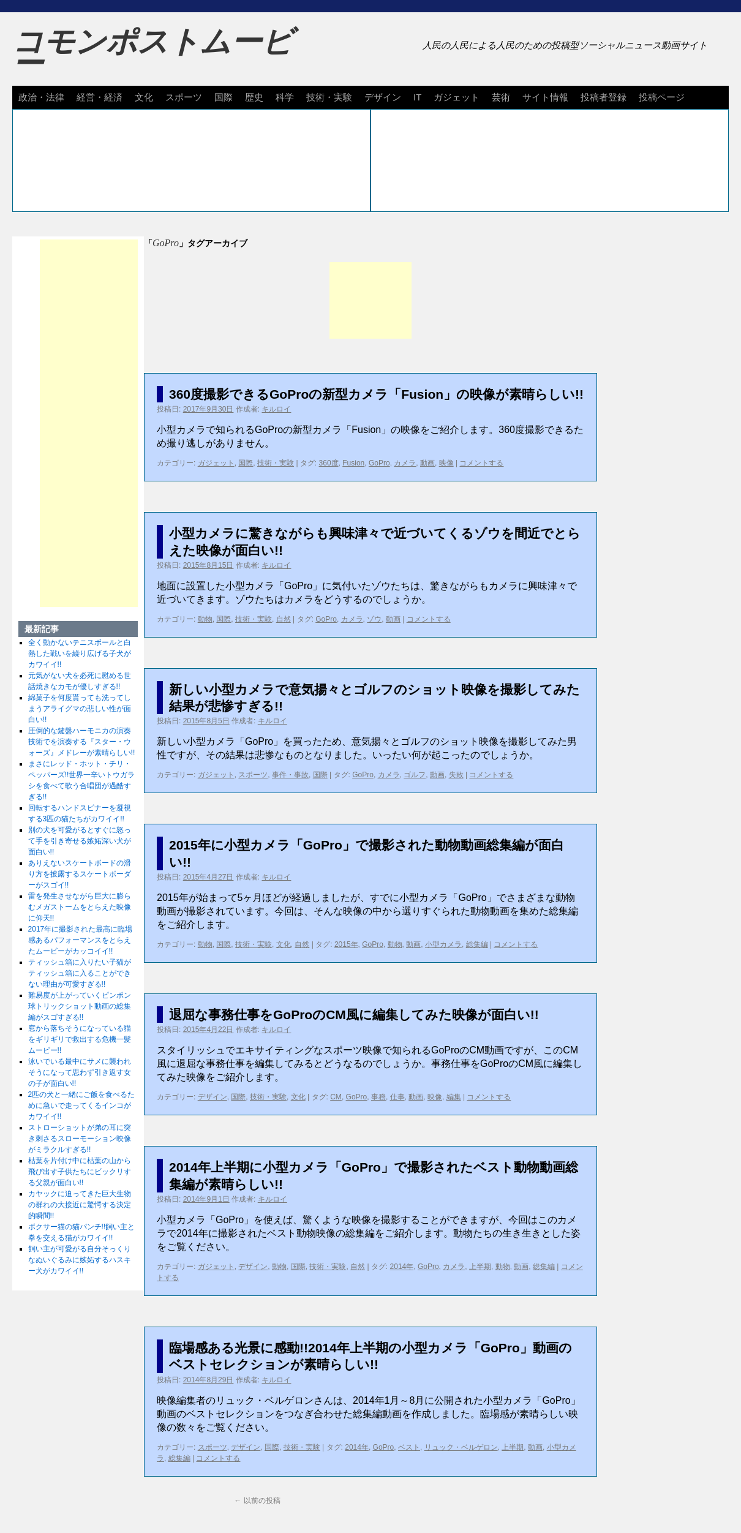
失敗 (456, 774)
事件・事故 (290, 774)
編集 (453, 1097)
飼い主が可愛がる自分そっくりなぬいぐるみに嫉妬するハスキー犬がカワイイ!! (79, 1260)
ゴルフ (415, 774)
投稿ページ (662, 97)
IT (417, 97)
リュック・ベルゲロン (461, 1447)
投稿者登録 (603, 97)
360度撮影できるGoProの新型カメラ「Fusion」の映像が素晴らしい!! (376, 394)
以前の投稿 (257, 1500)
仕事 (397, 1097)
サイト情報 (545, 97)
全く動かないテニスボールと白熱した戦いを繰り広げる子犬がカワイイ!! (79, 653)
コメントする (481, 463)
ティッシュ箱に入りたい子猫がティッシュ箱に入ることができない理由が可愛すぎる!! (79, 973)
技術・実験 (329, 97)
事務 (378, 1097)
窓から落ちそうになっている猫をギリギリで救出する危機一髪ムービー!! (79, 1039)
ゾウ (374, 619)
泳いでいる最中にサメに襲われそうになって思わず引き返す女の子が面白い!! (79, 1072)
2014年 (402, 1266)
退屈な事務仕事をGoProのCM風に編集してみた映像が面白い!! (354, 1015)
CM (336, 1097)
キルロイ (276, 409)
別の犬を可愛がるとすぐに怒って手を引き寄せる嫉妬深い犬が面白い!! (79, 841)
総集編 (477, 944)
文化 (144, 97)
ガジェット (457, 97)
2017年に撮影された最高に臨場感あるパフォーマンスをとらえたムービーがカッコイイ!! (80, 940)
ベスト (409, 1447)
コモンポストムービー (152, 52)
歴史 (254, 97)
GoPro (379, 463)
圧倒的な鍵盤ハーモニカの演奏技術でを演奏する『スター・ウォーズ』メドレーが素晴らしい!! (81, 741)
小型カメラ (443, 944)
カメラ (405, 463)
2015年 (346, 944)
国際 (223, 97)
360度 (329, 463)
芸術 (501, 97)
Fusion (353, 463)
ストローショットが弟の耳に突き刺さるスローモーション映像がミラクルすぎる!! (79, 1138)
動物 (205, 619)
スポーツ (183, 97)
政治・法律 (41, 97)
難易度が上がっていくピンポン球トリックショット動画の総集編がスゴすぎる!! (79, 1006)
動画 (427, 463)
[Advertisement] (370, 300)
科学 (285, 97)
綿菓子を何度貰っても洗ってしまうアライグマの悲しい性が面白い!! (79, 708)
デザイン (382, 97)
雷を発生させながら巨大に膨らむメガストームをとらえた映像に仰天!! (79, 907)
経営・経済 (99, 97)
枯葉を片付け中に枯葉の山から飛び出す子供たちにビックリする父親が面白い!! (79, 1171)
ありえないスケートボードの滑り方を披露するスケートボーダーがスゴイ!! (79, 874)
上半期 (480, 1266)
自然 (283, 619)
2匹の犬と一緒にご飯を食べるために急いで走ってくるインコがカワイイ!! (81, 1105)
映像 (446, 463)
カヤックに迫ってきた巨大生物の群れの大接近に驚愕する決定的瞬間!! (79, 1204)
